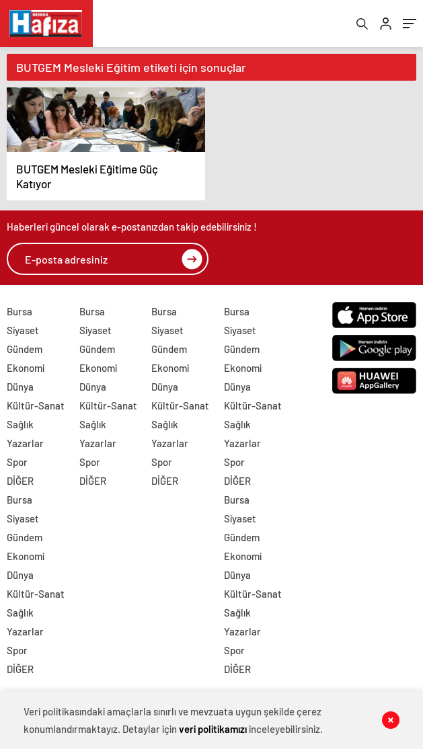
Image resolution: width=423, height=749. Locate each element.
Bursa (19, 311)
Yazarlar (25, 443)
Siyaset (23, 330)
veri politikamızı (213, 729)
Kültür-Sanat (36, 405)
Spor (17, 462)
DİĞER (20, 481)
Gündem (24, 349)
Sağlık (20, 424)
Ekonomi (25, 368)
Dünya (20, 387)
